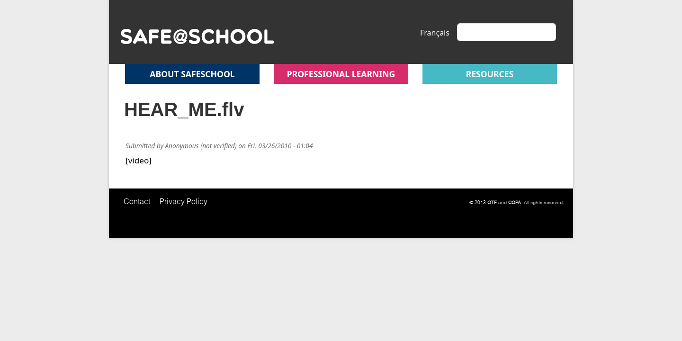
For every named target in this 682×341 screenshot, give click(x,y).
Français (434, 32)
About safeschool (192, 74)
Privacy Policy (183, 201)
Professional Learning (341, 74)
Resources (490, 74)
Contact (137, 201)
